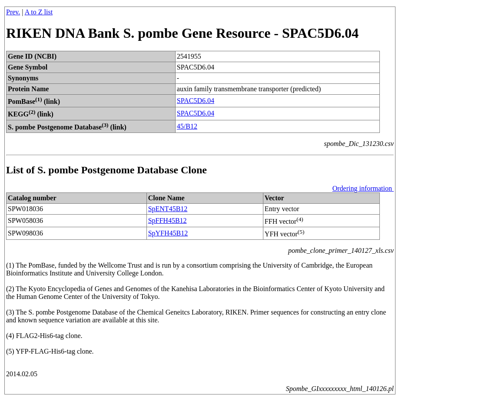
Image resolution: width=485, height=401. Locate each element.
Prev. (13, 12)
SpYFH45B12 (168, 233)
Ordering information (363, 188)
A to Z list (39, 12)
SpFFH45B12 (167, 220)
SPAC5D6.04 (195, 100)
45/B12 (187, 126)
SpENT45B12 (168, 208)
